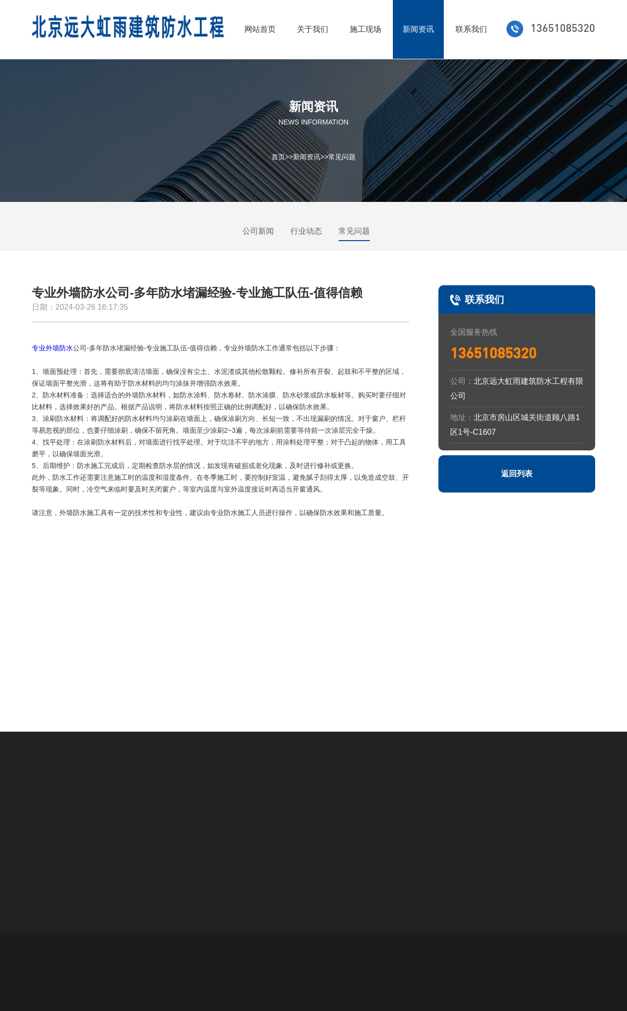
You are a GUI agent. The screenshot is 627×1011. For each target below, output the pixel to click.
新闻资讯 (418, 29)
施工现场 (365, 29)
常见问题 (342, 157)
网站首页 (260, 29)
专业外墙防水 (52, 348)
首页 (278, 157)
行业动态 (306, 231)
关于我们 (312, 29)
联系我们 (471, 29)
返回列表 (516, 473)
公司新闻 (258, 231)
